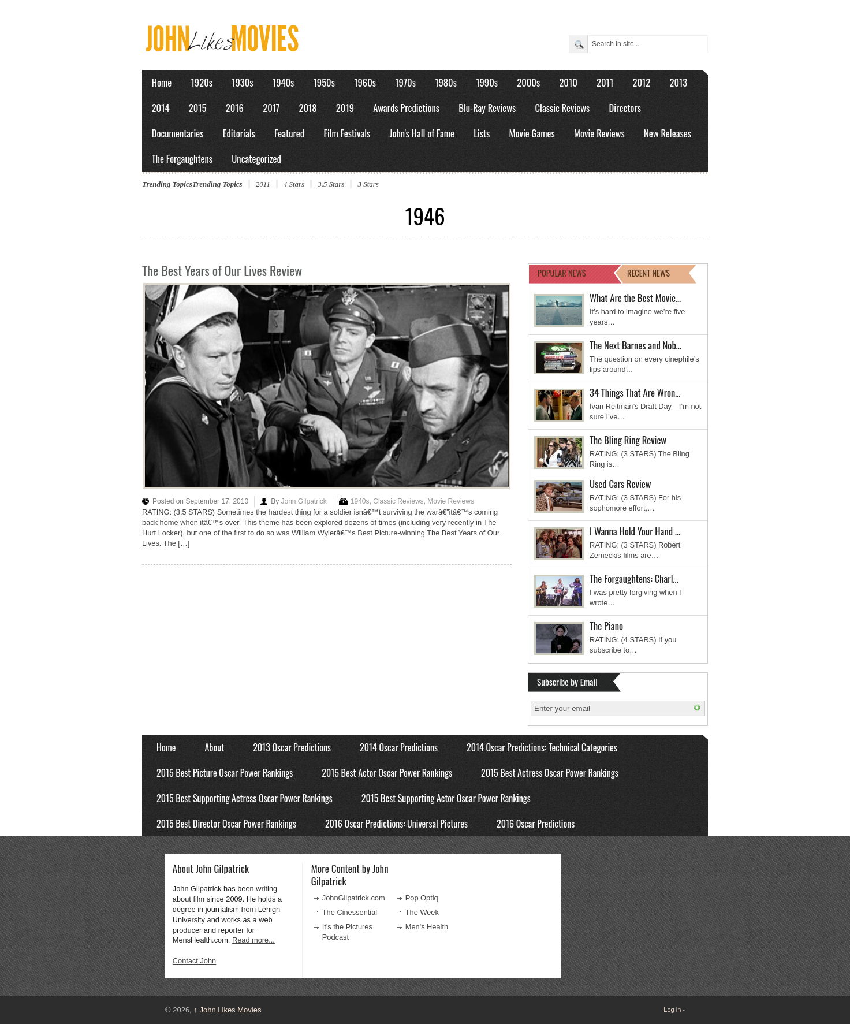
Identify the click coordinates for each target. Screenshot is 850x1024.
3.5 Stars (331, 184)
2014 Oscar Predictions (399, 747)
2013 (678, 82)
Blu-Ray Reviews (487, 107)
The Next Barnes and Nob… (635, 345)
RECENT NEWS (648, 273)
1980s (446, 82)
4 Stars (294, 184)
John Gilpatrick (303, 501)
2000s (528, 82)
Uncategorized (256, 158)
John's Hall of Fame (421, 133)
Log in (672, 1009)
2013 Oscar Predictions (292, 747)
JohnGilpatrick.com (353, 897)
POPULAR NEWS (562, 273)
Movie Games (532, 133)
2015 (198, 107)
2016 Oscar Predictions (536, 824)
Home (162, 82)
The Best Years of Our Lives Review (222, 270)
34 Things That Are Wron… (635, 392)
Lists (482, 133)
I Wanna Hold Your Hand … (635, 531)
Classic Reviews (562, 107)
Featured (289, 133)
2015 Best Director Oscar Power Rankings (226, 824)
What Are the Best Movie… (635, 298)
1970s (405, 82)
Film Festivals (346, 133)
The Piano (606, 626)
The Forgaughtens (182, 158)
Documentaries (178, 133)
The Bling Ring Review (628, 440)
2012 (641, 82)
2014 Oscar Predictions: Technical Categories (542, 747)
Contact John (194, 960)
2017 (271, 107)
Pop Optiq (421, 897)
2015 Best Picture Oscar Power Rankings (224, 773)
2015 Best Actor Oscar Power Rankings (387, 773)
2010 (568, 82)
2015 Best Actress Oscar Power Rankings (549, 773)
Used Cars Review (620, 483)
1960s (365, 82)
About (214, 747)
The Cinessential (349, 912)
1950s (324, 82)
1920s (201, 82)
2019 (345, 107)
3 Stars (367, 184)
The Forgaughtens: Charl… (634, 578)
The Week (422, 912)
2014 (161, 107)
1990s (487, 82)
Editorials (239, 133)
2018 (307, 107)
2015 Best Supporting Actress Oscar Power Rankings (244, 798)
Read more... (253, 940)
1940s (283, 82)
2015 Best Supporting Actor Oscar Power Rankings (446, 798)
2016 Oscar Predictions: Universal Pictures (396, 824)
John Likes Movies (227, 1010)
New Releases (667, 133)
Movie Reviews (599, 133)
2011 (605, 82)
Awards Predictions (406, 107)
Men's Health (426, 926)
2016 (235, 107)
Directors (625, 107)
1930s (242, 82)
